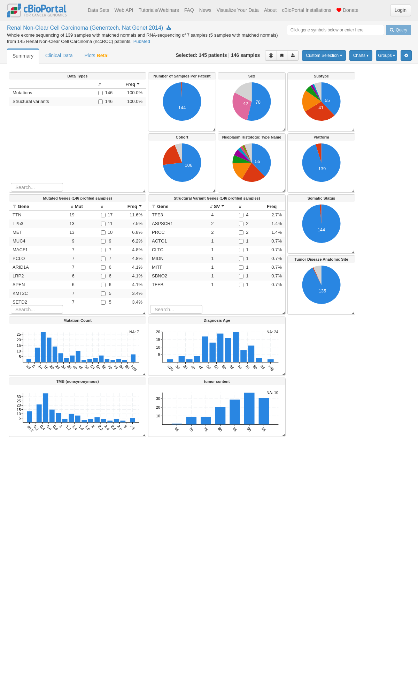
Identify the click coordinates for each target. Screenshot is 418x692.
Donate (347, 10)
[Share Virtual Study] (282, 55)
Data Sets (98, 10)
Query (398, 30)
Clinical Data (59, 55)
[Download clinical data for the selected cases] (293, 55)
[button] (15, 206)
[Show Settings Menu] (406, 55)
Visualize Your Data (238, 10)
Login (401, 10)
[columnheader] (105, 84)
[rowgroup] (77, 136)
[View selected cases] (271, 55)
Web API (123, 10)
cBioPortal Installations (306, 10)
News (205, 10)
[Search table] (37, 187)
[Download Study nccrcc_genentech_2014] (169, 28)
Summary (23, 56)
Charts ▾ (361, 55)
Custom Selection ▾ (324, 55)
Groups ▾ (386, 55)
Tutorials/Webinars (159, 10)
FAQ (189, 10)
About (270, 10)
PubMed (141, 41)
